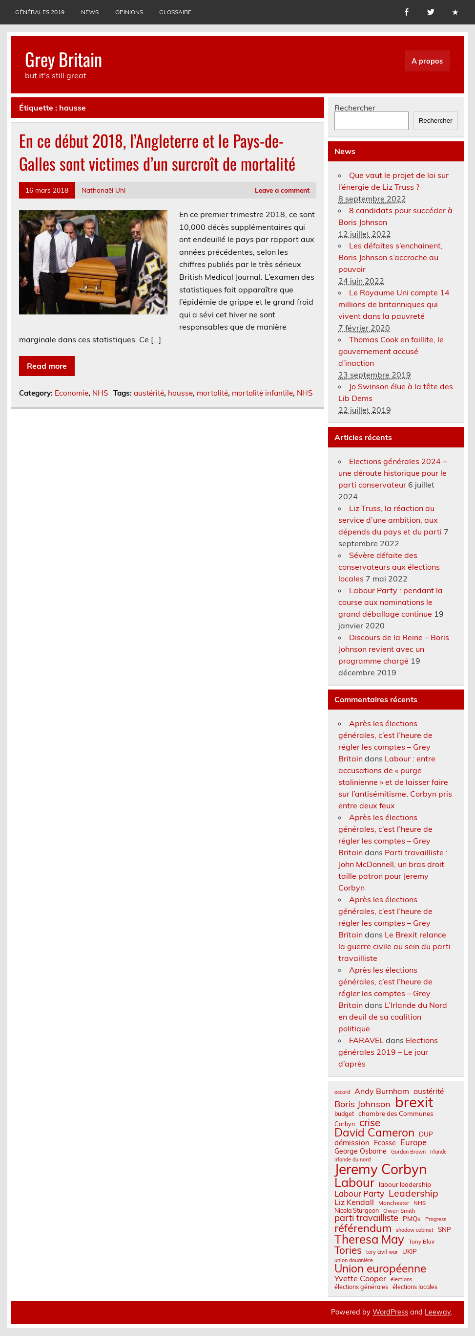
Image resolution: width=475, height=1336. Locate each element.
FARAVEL (366, 1040)
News (90, 12)
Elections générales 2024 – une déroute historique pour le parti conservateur (392, 473)
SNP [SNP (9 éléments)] (444, 1229)
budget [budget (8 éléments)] (344, 1113)
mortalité (212, 393)
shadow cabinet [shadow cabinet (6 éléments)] (415, 1230)
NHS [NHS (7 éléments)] (419, 1203)
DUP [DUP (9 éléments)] (426, 1134)
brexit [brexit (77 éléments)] (414, 1102)
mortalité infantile (262, 393)
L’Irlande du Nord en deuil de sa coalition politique (392, 1016)
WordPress (390, 1312)
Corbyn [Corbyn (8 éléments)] (344, 1124)
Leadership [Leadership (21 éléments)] (413, 1193)
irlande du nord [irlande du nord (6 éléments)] (352, 1159)
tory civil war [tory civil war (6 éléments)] (382, 1252)
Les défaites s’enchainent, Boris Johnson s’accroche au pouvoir (390, 257)
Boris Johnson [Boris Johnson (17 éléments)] (362, 1104)
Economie (71, 393)
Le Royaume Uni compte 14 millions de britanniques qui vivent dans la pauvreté (394, 304)
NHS (100, 393)
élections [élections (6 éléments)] (401, 1279)
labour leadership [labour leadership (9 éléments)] (405, 1184)
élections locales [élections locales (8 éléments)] (414, 1287)
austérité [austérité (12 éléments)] (428, 1091)
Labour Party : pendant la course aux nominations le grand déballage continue (390, 602)
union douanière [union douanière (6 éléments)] (353, 1260)
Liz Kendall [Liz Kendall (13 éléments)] (354, 1202)
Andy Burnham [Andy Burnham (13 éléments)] (381, 1091)
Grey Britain (63, 58)
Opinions (129, 12)
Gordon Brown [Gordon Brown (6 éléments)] (408, 1152)
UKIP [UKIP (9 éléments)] (409, 1251)
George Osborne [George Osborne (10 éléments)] (360, 1151)
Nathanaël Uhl (103, 190)
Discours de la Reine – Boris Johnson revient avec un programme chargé (393, 649)
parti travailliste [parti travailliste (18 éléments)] (366, 1218)
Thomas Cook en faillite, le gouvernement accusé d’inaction (391, 351)
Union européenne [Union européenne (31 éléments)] (380, 1268)
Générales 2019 (39, 12)
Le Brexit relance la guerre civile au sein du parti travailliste (394, 946)
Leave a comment (282, 190)
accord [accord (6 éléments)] (342, 1092)
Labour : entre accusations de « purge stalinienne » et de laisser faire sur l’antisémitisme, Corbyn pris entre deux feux (395, 782)
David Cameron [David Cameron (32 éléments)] (374, 1132)
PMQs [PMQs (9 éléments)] (412, 1219)
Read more (47, 366)
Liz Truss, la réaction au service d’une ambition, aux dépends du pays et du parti (390, 519)
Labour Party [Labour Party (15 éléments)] (359, 1194)
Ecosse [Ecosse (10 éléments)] (385, 1142)
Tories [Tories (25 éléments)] (348, 1250)
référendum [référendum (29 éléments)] (363, 1228)
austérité (149, 393)
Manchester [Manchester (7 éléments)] (393, 1203)
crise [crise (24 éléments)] (369, 1122)
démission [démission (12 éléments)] (352, 1142)
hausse (180, 393)
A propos (427, 61)
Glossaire (175, 12)
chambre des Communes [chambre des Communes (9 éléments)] (396, 1114)
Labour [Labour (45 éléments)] (354, 1182)
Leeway (438, 1312)
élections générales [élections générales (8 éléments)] (361, 1287)
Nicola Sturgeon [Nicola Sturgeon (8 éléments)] (356, 1210)
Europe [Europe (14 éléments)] (413, 1142)
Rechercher (354, 107)
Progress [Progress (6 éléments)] (435, 1219)
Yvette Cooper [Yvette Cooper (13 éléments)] (360, 1278)
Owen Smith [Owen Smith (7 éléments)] (399, 1211)
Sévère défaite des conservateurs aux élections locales (389, 566)
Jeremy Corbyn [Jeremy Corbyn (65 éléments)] (380, 1169)
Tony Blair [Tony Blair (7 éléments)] (422, 1242)
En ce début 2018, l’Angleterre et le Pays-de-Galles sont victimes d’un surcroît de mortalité (157, 152)
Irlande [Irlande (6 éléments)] (438, 1152)
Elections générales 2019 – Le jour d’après (388, 1052)
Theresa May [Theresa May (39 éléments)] (369, 1239)
